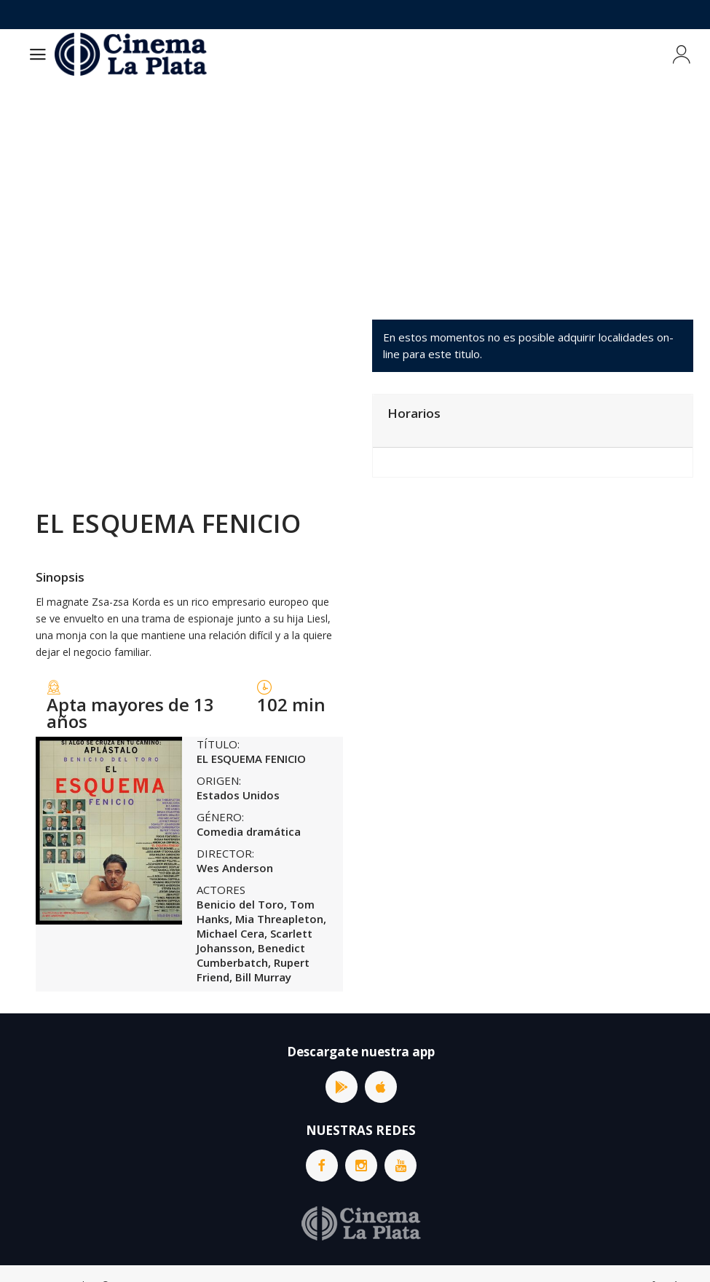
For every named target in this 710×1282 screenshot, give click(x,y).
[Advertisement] (355, 188)
